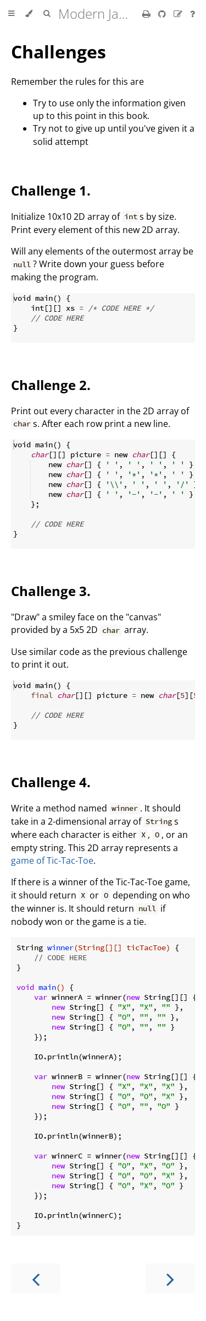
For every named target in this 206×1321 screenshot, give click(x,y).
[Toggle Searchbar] (46, 14)
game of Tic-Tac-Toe (52, 860)
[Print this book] (147, 14)
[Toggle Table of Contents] (11, 14)
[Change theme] (29, 14)
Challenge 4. (51, 782)
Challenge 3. (51, 591)
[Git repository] (163, 14)
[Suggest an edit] (179, 14)
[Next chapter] (170, 1278)
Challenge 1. (51, 190)
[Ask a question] (192, 14)
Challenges (58, 51)
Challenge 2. (51, 385)
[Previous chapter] (35, 1278)
